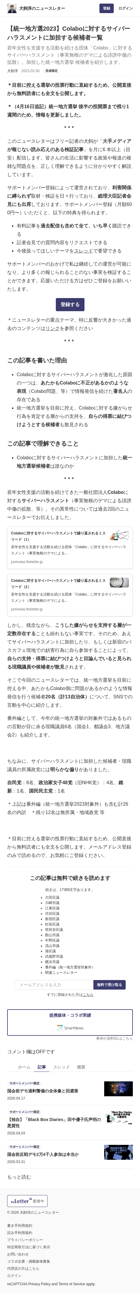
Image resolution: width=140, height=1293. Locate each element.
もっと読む (19, 1176)
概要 (81, 1067)
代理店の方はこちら (23, 1268)
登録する (70, 304)
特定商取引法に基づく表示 (28, 1247)
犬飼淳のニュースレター (42, 8)
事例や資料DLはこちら (114, 1038)
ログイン (126, 8)
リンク (52, 328)
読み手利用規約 (19, 1233)
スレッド (83, 250)
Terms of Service (72, 1284)
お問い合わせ (18, 1254)
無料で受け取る (109, 985)
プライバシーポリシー (25, 1240)
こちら (88, 995)
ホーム (24, 1067)
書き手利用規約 (19, 1226)
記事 (42, 1067)
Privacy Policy (39, 1284)
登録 (106, 8)
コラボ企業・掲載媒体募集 (28, 1261)
